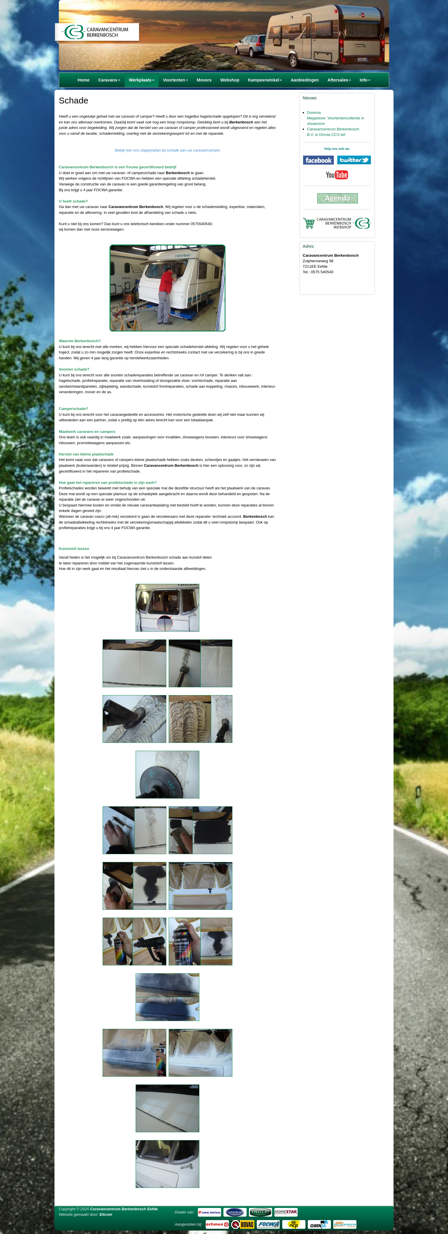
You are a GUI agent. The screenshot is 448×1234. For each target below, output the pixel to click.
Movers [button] (204, 80)
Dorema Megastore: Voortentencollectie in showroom (335, 118)
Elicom (106, 1214)
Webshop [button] (229, 80)
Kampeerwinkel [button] (265, 80)
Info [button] (365, 80)
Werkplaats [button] (141, 80)
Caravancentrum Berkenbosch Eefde (124, 1209)
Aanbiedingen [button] (305, 80)
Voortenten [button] (175, 80)
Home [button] (84, 80)
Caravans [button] (109, 80)
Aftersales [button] (339, 80)
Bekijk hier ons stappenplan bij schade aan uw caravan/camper (167, 150)
